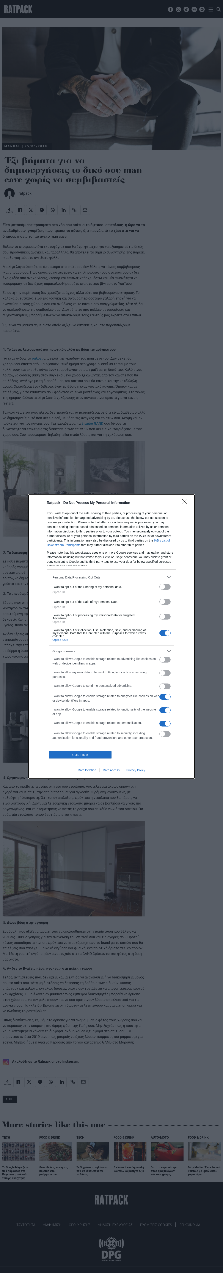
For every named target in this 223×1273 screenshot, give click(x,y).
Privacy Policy (135, 770)
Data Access (111, 770)
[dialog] (111, 636)
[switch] (165, 587)
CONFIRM (80, 755)
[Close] (186, 503)
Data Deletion (87, 770)
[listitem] (111, 577)
